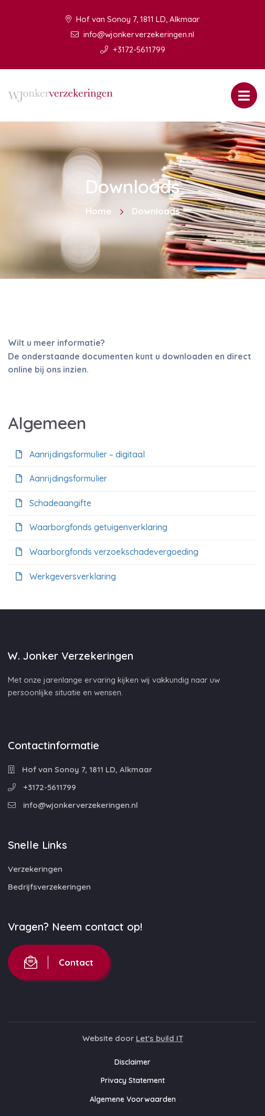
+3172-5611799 (132, 49)
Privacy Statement (133, 1080)
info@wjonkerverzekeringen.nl (132, 34)
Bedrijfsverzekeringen (49, 887)
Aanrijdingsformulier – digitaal (80, 454)
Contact (58, 962)
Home (99, 210)
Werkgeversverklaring (66, 576)
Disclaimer (132, 1062)
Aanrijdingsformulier (61, 478)
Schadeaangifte (53, 503)
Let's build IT (159, 1038)
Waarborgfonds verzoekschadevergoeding (107, 551)
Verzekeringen (35, 869)
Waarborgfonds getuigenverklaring (91, 527)
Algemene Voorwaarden (133, 1099)
